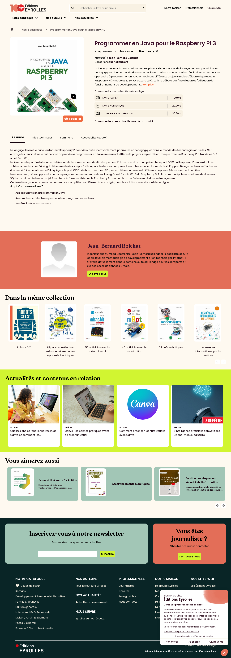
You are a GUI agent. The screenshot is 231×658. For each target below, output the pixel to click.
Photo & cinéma (25, 623)
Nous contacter (129, 602)
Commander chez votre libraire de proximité (123, 121)
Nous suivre (214, 8)
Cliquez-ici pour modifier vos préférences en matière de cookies (180, 651)
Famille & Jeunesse (27, 602)
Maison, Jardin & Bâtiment (31, 617)
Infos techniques (42, 137)
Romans (20, 591)
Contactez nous (189, 556)
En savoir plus (98, 274)
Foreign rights (127, 596)
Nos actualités (84, 18)
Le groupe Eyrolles (166, 586)
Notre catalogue (22, 18)
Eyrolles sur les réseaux (90, 618)
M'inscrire (107, 554)
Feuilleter (72, 119)
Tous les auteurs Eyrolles (91, 586)
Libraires (124, 591)
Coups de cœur (27, 586)
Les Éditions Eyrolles (203, 586)
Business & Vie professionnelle (34, 628)
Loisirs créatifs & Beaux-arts (33, 612)
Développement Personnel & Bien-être (40, 596)
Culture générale (26, 607)
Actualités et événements (92, 602)
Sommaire (66, 137)
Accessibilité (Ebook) (94, 137)
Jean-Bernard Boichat (123, 58)
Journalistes (126, 586)
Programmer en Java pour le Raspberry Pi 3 (78, 30)
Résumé (18, 137)
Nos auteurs (54, 18)
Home (12, 29)
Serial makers (119, 62)
